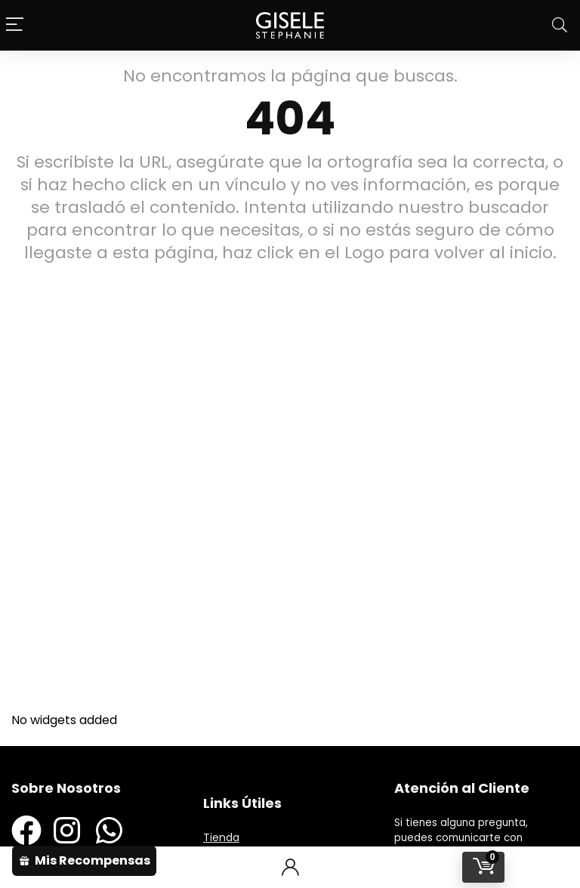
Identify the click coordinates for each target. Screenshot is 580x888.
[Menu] (15, 25)
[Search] (560, 25)
